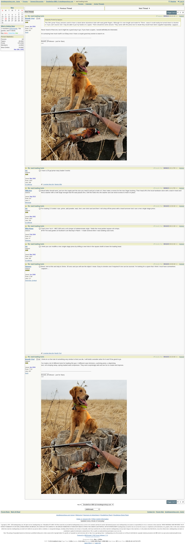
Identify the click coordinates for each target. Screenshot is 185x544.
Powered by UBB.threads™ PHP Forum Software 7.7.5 (92, 535)
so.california (28, 184)
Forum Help (160, 512)
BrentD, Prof (157, 168)
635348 (182, 264)
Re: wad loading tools (36, 16)
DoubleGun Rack (106, 515)
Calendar (89, 4)
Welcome (79, 515)
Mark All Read (15, 512)
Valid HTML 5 (88, 543)
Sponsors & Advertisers (91, 515)
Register (172, 1)
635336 (182, 206)
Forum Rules (5, 512)
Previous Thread (64, 8)
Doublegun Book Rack (121, 515)
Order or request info (83, 519)
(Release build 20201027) (92, 536)
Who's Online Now (8, 26)
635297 (182, 16)
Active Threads (99, 4)
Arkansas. (28, 240)
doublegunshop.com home (65, 515)
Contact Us (151, 512)
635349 (182, 357)
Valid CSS (98, 543)
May (12, 8)
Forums (25, 1)
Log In (181, 1)
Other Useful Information (100, 519)
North (26, 32)
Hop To (79, 504)
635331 (182, 168)
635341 (182, 226)
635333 (182, 188)
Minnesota (28, 202)
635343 (182, 244)
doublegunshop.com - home (10, 1)
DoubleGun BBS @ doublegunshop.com (59, 1)
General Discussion (37, 1)
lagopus (159, 16)
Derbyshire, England (31, 280)
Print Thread (29, 12)
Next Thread (144, 8)
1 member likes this (48, 184)
